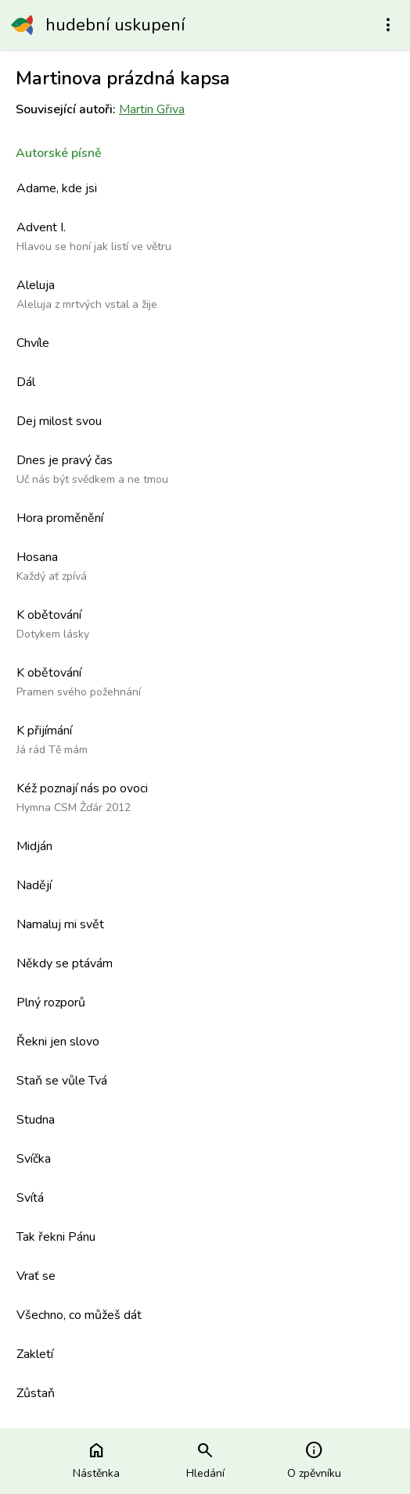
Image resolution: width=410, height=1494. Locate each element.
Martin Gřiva (152, 109)
